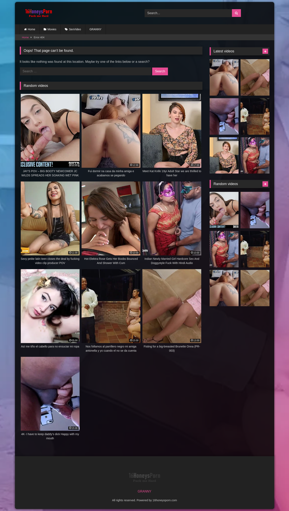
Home (31, 29)
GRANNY (96, 29)
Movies (51, 29)
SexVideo (75, 29)
